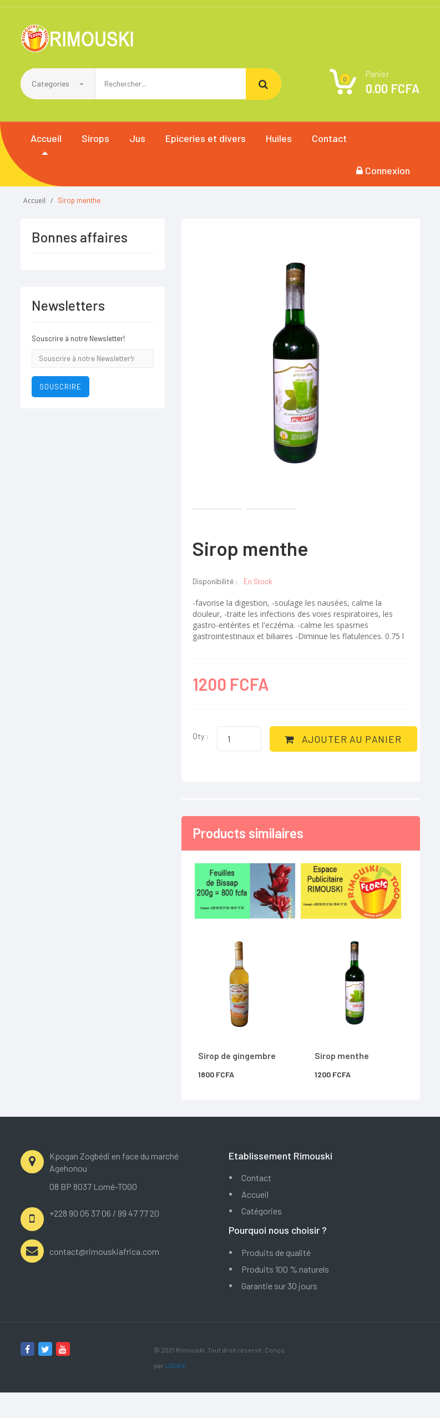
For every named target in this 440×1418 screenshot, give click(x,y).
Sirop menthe (342, 1081)
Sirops (95, 138)
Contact (329, 138)
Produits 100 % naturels (285, 1294)
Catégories (261, 1236)
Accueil (46, 138)
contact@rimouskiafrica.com (104, 1277)
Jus (137, 138)
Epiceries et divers (205, 138)
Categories (58, 83)
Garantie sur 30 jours (279, 1311)
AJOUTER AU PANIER (270, 767)
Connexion (383, 170)
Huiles (279, 138)
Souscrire (60, 386)
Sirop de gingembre (237, 1081)
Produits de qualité (276, 1278)
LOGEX (175, 1391)
